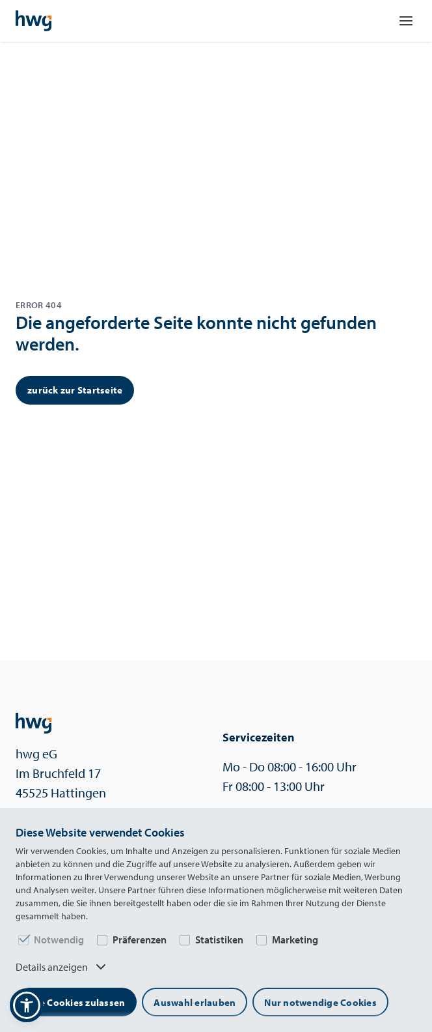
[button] (26, 1005)
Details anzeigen (62, 967)
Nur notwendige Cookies (320, 1002)
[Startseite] (33, 21)
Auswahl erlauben (195, 1002)
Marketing (295, 939)
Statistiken (219, 939)
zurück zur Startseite (74, 390)
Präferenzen (140, 939)
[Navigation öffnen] (406, 21)
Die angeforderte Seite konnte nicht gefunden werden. (196, 333)
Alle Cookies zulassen (76, 1002)
